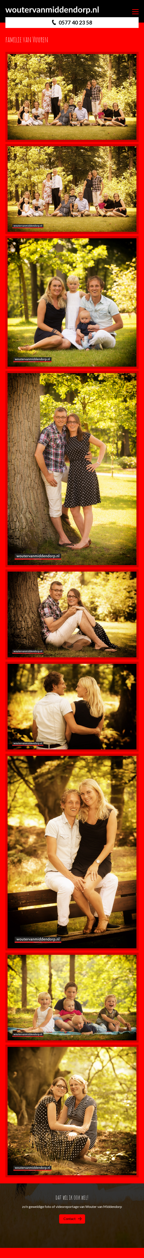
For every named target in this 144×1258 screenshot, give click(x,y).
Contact (72, 1218)
